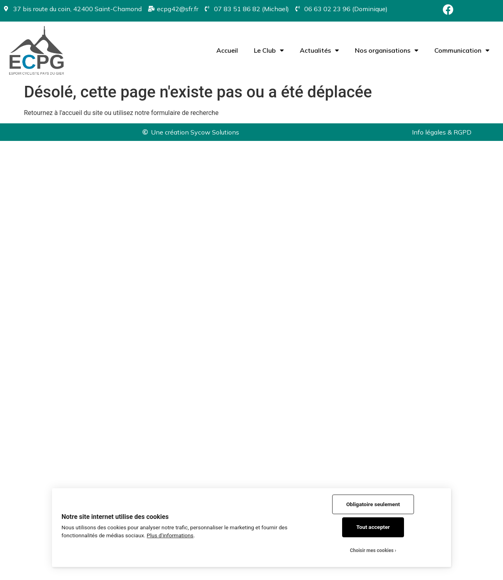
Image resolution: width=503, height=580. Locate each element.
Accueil (227, 50)
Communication (461, 50)
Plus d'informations (170, 535)
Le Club (269, 50)
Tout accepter (373, 527)
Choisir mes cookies (372, 550)
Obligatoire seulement (373, 504)
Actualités (319, 50)
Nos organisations (386, 50)
